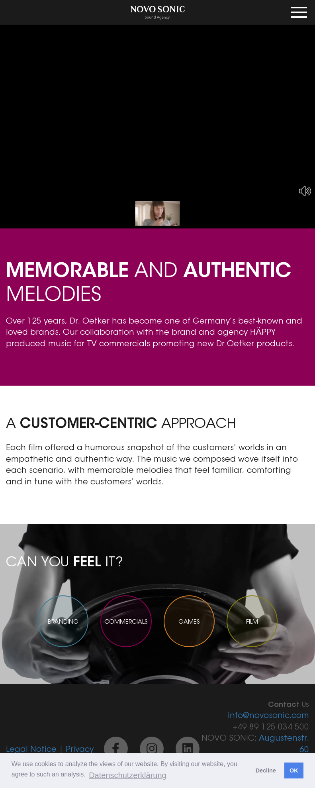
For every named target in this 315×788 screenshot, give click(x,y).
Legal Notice (31, 750)
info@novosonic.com (268, 716)
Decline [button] (266, 770)
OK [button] (294, 770)
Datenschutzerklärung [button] (127, 775)
